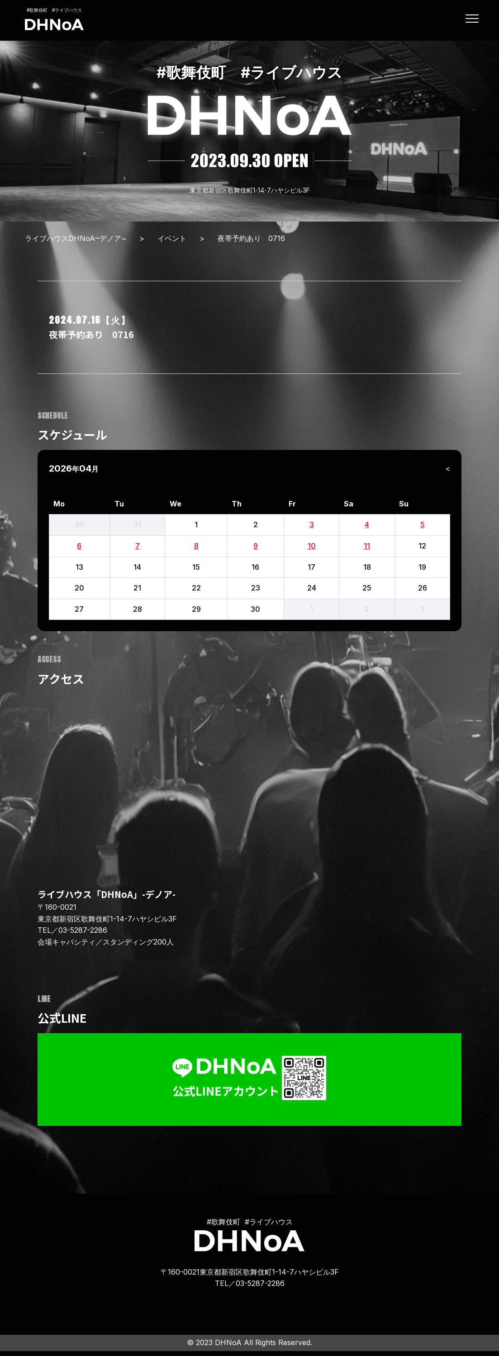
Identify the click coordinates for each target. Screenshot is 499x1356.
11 (367, 545)
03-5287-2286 (82, 930)
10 (312, 545)
